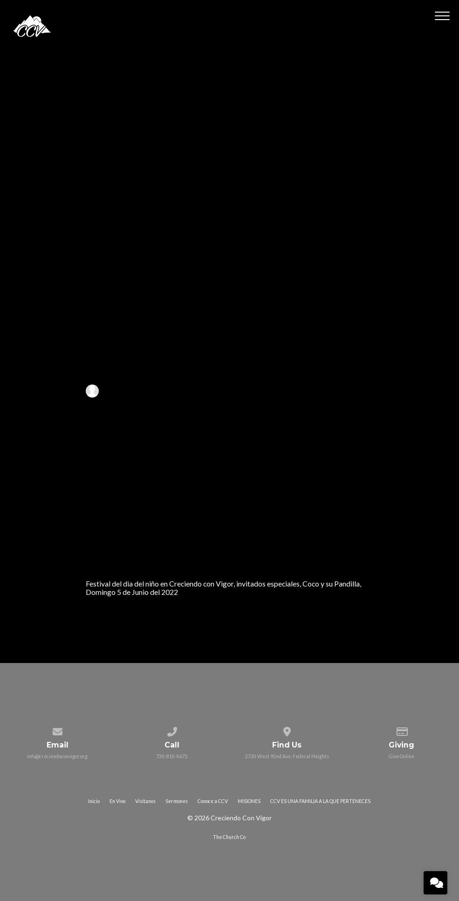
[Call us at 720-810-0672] (172, 730)
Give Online (401, 756)
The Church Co (229, 837)
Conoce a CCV (213, 801)
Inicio (94, 801)
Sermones (176, 801)
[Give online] (401, 730)
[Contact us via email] (57, 730)
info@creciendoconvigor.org (57, 756)
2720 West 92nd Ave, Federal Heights (287, 756)
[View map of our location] (287, 730)
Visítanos (145, 801)
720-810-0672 (172, 756)
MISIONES (249, 801)
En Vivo (117, 801)
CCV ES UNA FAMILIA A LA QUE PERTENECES (320, 801)
